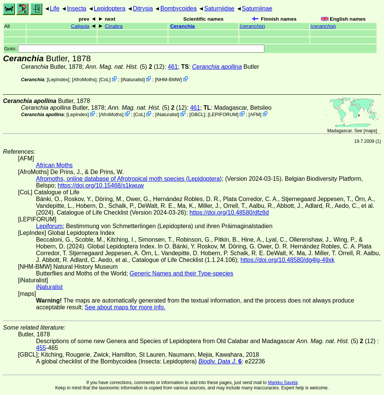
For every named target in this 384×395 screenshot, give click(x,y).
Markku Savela (282, 382)
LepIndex (58, 79)
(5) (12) (125, 67)
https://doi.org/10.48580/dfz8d (229, 212)
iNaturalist (133, 79)
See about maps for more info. (125, 307)
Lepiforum (49, 226)
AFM (255, 114)
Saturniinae (257, 8)
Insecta (76, 8)
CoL (104, 79)
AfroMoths (84, 79)
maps (370, 130)
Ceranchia (182, 26)
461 (173, 67)
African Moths (54, 165)
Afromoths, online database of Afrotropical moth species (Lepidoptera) (129, 179)
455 (41, 348)
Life (55, 8)
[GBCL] (197, 114)
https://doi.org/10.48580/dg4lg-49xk (287, 260)
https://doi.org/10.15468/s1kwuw (101, 185)
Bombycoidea (178, 8)
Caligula (80, 26)
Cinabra (114, 26)
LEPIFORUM (223, 114)
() (252, 26)
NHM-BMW (168, 79)
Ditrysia (143, 8)
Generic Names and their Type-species (181, 273)
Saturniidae (219, 8)
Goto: (134, 48)
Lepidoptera (110, 8)
